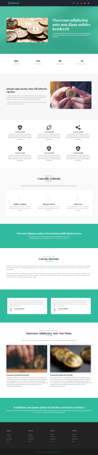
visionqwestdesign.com (53, 452)
